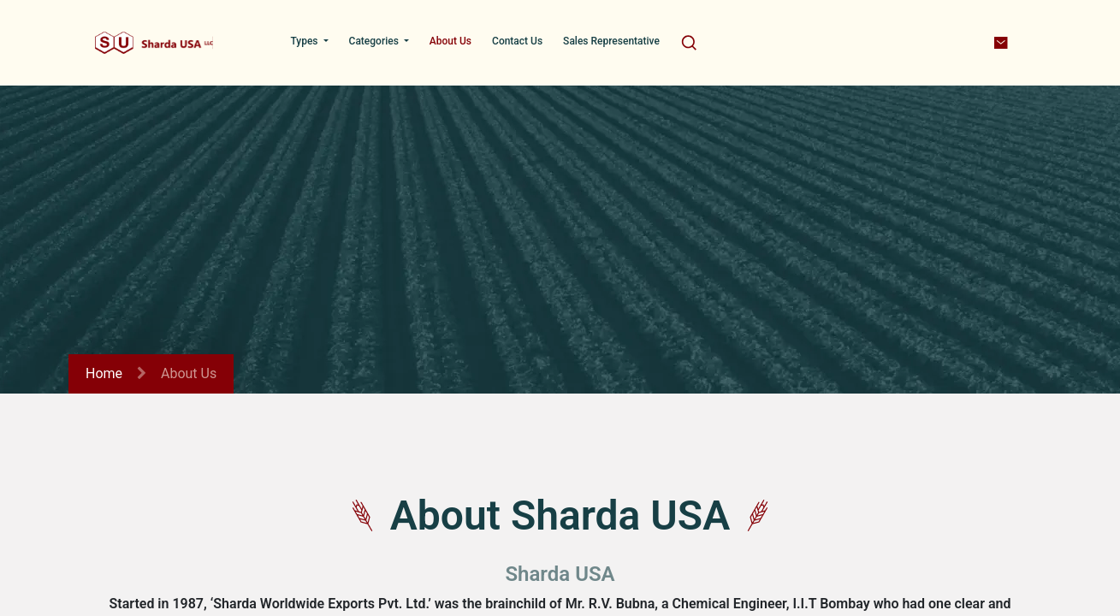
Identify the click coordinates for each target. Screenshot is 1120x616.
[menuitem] (309, 41)
